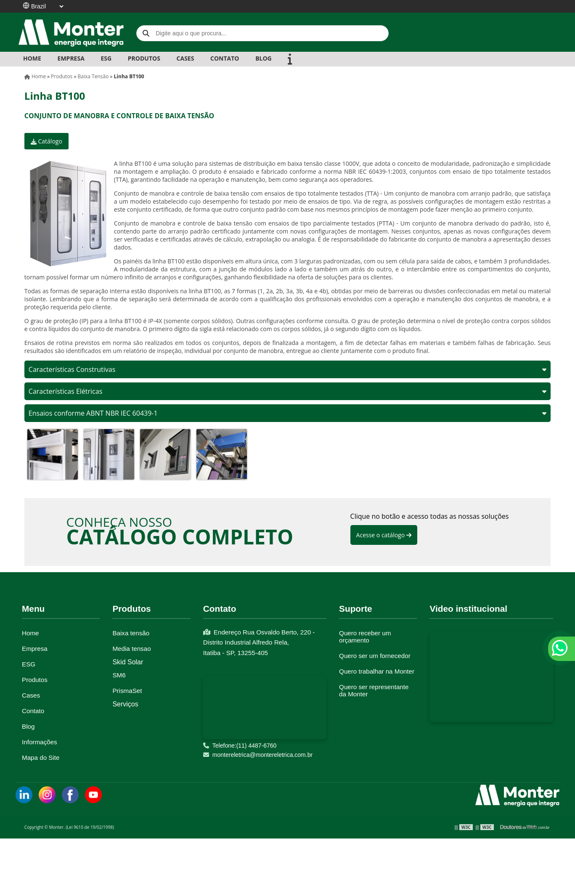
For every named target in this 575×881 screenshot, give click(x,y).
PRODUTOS (144, 58)
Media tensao (131, 648)
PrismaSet (127, 690)
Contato (33, 710)
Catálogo (46, 141)
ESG (106, 58)
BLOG (263, 58)
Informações (39, 742)
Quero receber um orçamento (365, 636)
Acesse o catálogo (383, 535)
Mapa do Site (41, 757)
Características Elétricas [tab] (287, 391)
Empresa (35, 648)
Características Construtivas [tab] (287, 369)
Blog (28, 726)
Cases (31, 695)
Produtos (35, 679)
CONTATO (224, 58)
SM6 (118, 675)
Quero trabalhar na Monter (376, 671)
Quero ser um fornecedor (375, 655)
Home (32, 58)
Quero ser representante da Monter (373, 690)
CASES (185, 58)
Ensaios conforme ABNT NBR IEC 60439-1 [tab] (287, 413)
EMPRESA (71, 58)
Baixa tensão (130, 633)
